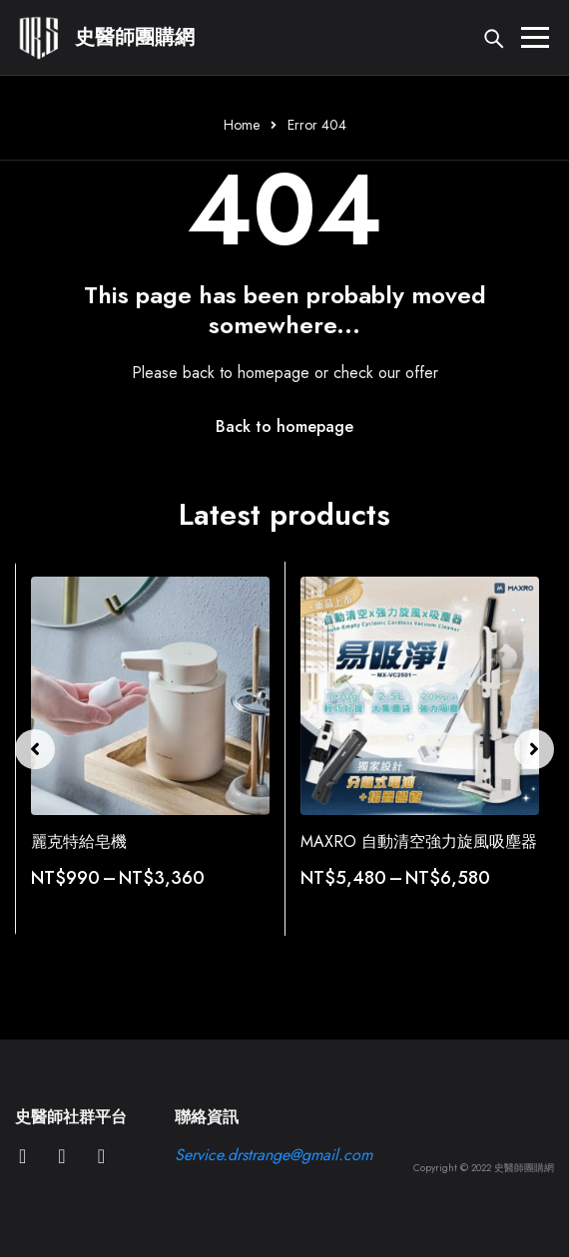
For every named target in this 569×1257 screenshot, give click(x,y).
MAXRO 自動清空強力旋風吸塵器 (418, 841)
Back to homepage (284, 426)
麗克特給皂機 (79, 841)
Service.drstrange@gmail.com (273, 1154)
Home (242, 125)
